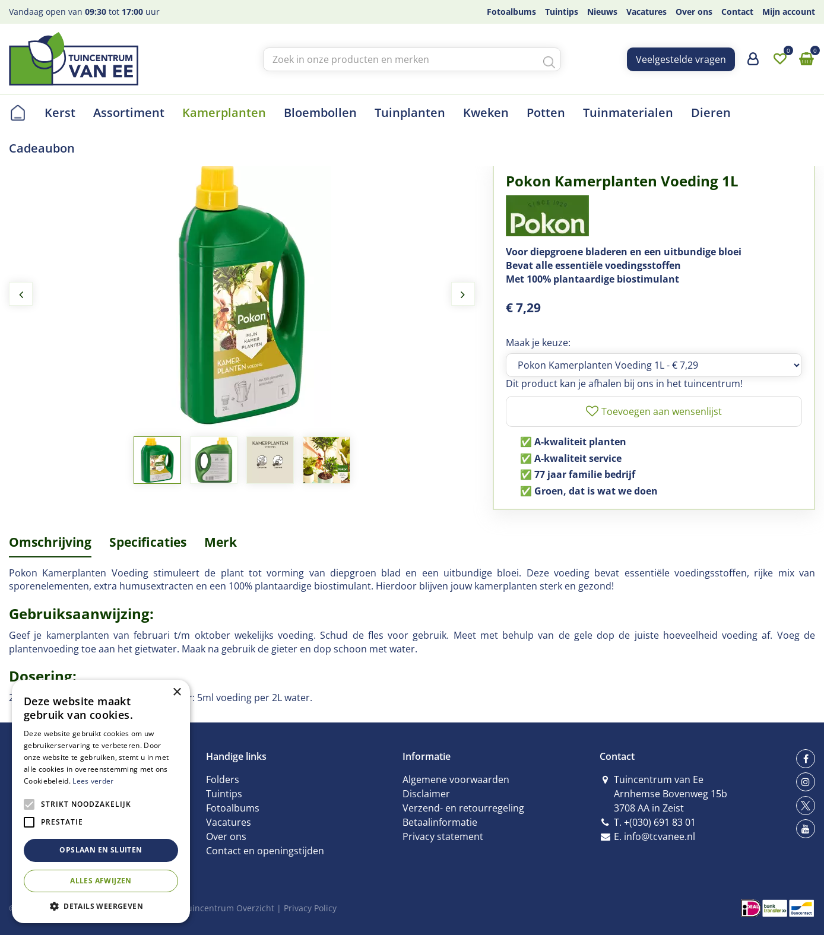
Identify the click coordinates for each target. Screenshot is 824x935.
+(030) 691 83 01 (660, 822)
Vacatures (228, 822)
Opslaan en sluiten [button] (100, 850)
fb (805, 758)
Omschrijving (50, 542)
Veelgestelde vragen (681, 59)
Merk (220, 542)
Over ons (226, 836)
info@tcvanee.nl (659, 836)
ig (805, 781)
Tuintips (224, 793)
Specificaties (147, 542)
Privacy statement (443, 836)
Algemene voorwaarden (456, 779)
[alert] (101, 801)
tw (805, 805)
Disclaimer (426, 793)
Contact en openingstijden (265, 850)
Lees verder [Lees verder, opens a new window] (92, 781)
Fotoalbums (232, 807)
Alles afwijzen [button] (101, 881)
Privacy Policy (310, 908)
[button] (101, 905)
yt (805, 828)
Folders (222, 779)
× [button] (176, 692)
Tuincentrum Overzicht (228, 908)
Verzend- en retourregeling (463, 807)
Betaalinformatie (440, 822)
